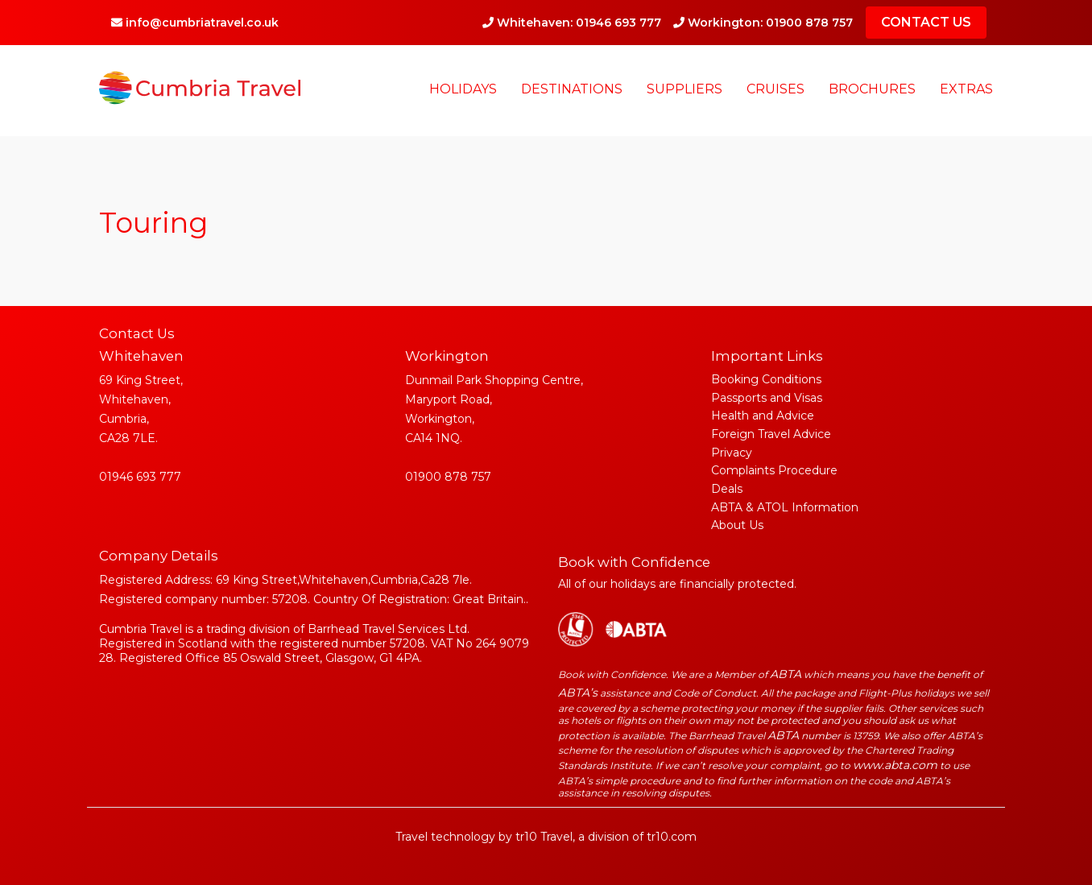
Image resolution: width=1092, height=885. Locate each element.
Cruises (776, 89)
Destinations (572, 89)
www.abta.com (895, 765)
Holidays (463, 89)
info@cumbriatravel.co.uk (195, 22)
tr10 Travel (544, 836)
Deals (726, 489)
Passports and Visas (766, 398)
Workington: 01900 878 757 (763, 22)
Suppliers (684, 89)
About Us (737, 525)
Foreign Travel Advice (771, 434)
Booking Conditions (766, 379)
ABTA (785, 674)
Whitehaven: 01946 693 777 (571, 22)
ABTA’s (578, 692)
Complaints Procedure (774, 470)
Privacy (731, 452)
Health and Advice (762, 415)
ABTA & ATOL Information (784, 507)
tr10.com (672, 836)
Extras (966, 89)
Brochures (872, 89)
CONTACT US (926, 22)
